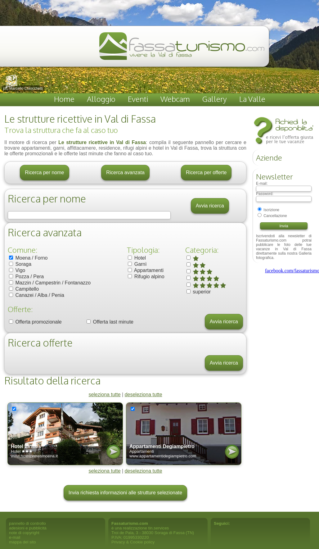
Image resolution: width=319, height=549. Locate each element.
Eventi (138, 99)
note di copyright (24, 532)
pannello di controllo (27, 523)
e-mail (14, 537)
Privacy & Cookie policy (133, 542)
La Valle (252, 99)
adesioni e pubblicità (28, 528)
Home (64, 99)
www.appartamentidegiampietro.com (162, 456)
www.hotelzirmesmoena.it (34, 456)
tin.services (158, 528)
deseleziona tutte (143, 394)
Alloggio (101, 99)
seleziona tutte (104, 394)
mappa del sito (22, 542)
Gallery (214, 99)
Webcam (175, 99)
